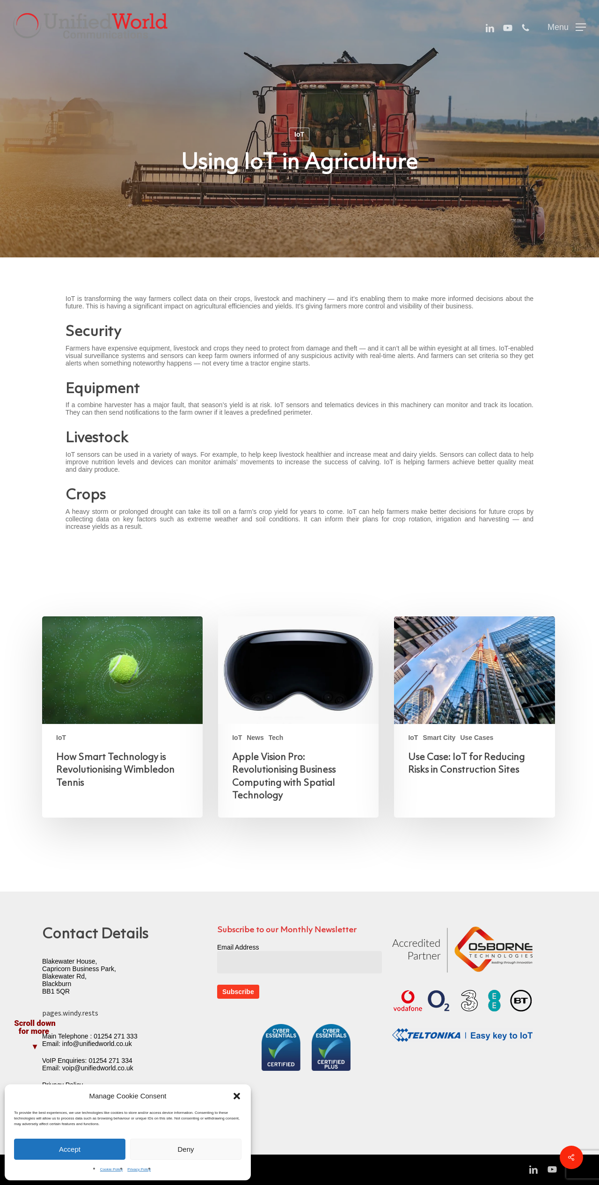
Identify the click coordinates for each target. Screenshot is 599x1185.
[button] (236, 1096)
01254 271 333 (115, 1036)
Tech (276, 737)
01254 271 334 (110, 1060)
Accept (69, 1149)
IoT (299, 134)
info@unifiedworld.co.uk (97, 1043)
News (255, 737)
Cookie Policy (111, 1169)
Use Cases (476, 737)
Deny (185, 1149)
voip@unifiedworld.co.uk (97, 1068)
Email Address (238, 947)
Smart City (439, 737)
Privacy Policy (139, 1169)
